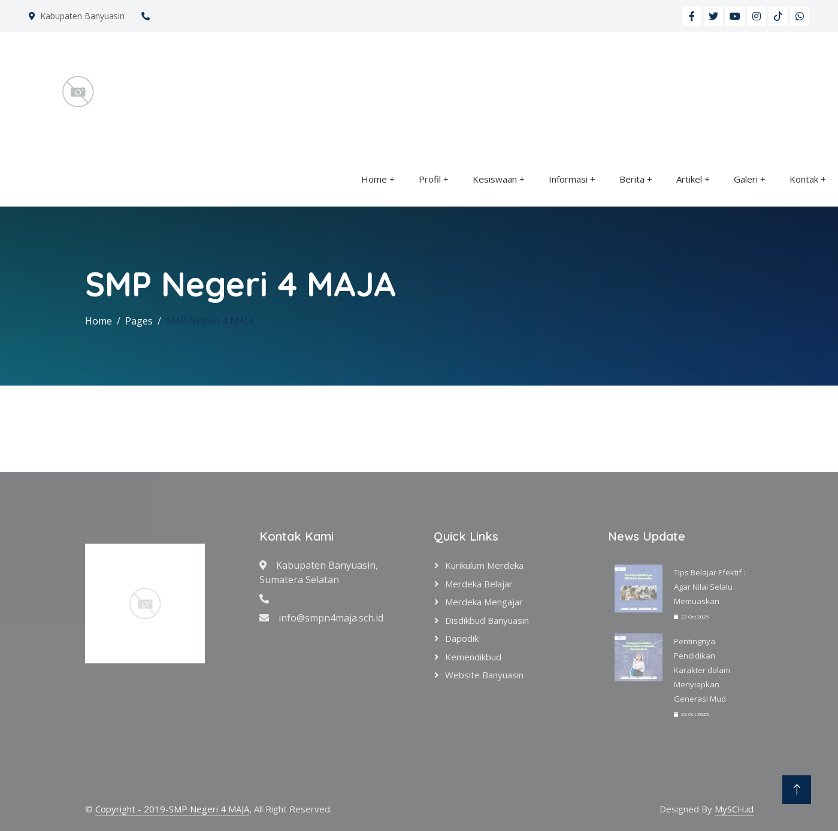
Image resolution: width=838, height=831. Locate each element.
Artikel (689, 179)
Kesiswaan (495, 179)
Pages (139, 320)
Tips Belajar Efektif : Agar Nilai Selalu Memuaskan (709, 586)
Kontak (803, 179)
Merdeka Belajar (479, 584)
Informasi (568, 179)
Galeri (746, 179)
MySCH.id (734, 809)
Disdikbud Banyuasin (487, 620)
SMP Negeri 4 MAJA (210, 320)
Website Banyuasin (484, 675)
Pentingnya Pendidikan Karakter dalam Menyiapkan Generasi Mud (702, 670)
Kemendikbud (473, 657)
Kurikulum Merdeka (484, 565)
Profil (430, 179)
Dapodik (462, 638)
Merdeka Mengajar (484, 602)
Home (374, 179)
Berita (632, 179)
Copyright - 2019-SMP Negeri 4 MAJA (172, 809)
